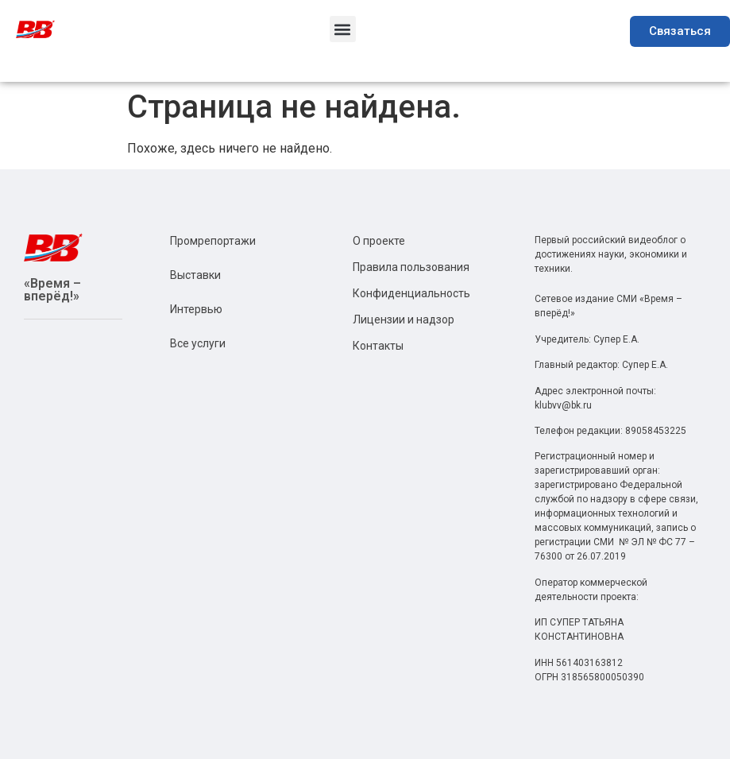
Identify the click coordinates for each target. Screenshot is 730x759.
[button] (343, 29)
